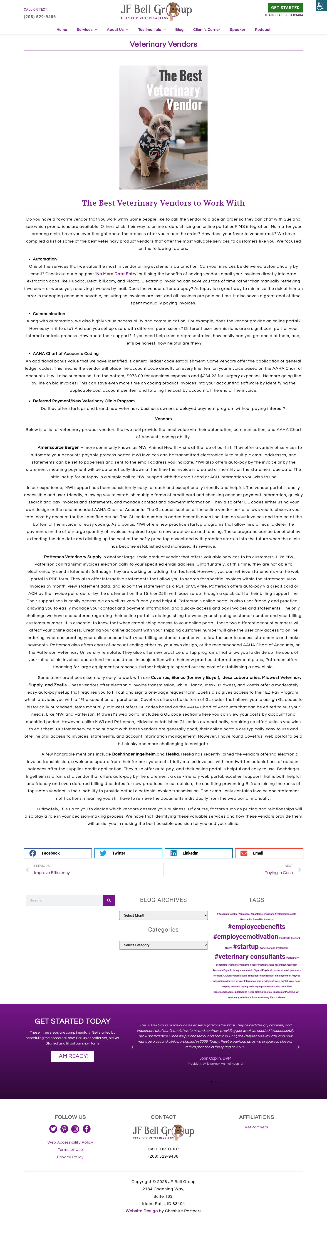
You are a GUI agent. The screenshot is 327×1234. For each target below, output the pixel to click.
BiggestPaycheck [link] (263, 970)
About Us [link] (118, 29)
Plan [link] (289, 986)
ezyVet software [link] (271, 981)
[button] (58, 853)
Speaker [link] (237, 30)
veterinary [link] (233, 997)
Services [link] (87, 29)
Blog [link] (179, 30)
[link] (321, 5)
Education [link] (253, 975)
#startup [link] (245, 946)
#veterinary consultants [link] (250, 956)
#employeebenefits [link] (256, 926)
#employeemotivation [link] (245, 936)
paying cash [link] (247, 986)
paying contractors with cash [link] (270, 986)
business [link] (278, 970)
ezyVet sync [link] (287, 981)
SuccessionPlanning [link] (284, 992)
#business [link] (244, 914)
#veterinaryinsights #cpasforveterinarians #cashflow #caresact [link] (262, 964)
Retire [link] (251, 992)
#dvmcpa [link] (268, 919)
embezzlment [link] (267, 975)
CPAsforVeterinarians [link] (235, 975)
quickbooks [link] (240, 992)
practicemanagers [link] (224, 992)
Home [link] (62, 30)
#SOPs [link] (228, 948)
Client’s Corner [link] (206, 30)
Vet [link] (297, 992)
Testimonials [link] (152, 29)
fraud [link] (297, 981)
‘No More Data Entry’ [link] (116, 274)
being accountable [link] (243, 970)
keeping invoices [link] (231, 986)
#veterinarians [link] (267, 948)
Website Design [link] (142, 1211)
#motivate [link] (284, 938)
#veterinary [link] (282, 948)
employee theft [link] (283, 975)
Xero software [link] (277, 997)
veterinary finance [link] (249, 997)
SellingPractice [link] (263, 992)
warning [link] (264, 997)
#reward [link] (295, 938)
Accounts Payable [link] (222, 970)
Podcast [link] (262, 30)
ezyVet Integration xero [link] (248, 981)
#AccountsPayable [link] (227, 914)
